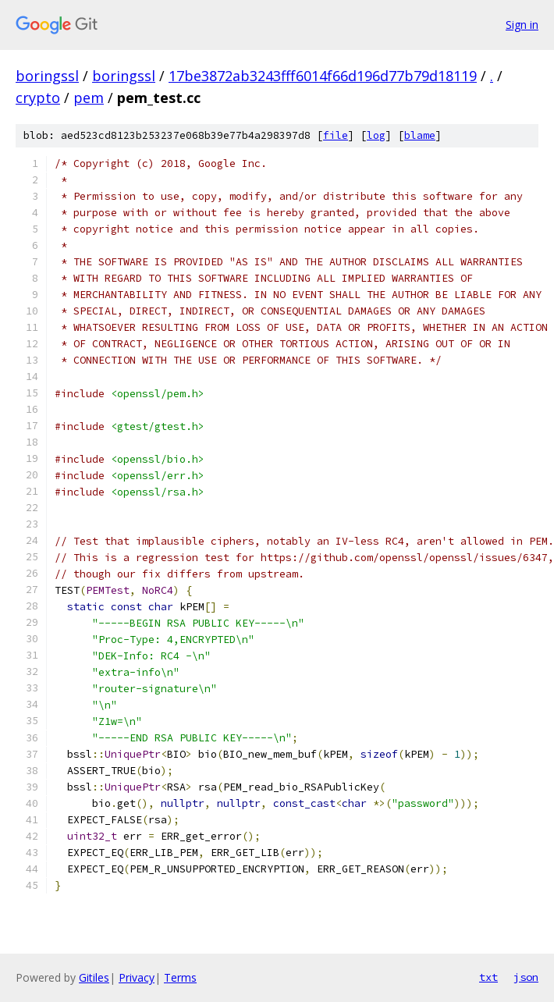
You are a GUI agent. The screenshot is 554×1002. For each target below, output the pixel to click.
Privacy (136, 977)
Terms (180, 977)
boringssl (47, 75)
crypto (38, 97)
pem (88, 97)
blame (419, 135)
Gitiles (94, 977)
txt (488, 977)
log (376, 135)
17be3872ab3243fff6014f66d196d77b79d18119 (323, 75)
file (335, 135)
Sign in (522, 24)
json (525, 977)
